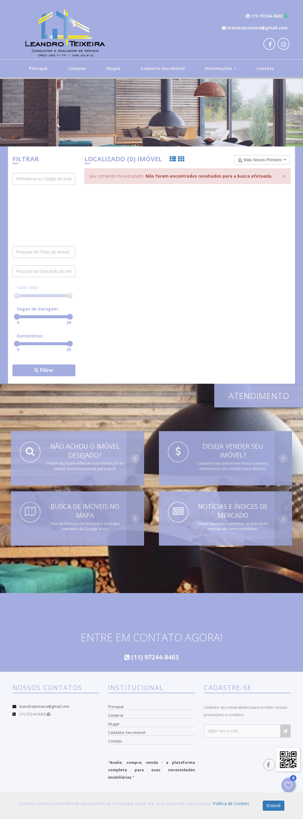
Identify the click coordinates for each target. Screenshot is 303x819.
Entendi (274, 805)
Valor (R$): (28, 287)
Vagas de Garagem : (38, 309)
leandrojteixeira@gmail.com (44, 706)
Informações (220, 68)
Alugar (113, 68)
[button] (262, 160)
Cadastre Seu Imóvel (163, 68)
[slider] (17, 296)
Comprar (77, 68)
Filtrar (44, 370)
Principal (38, 68)
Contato (265, 68)
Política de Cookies (231, 803)
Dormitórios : (31, 336)
